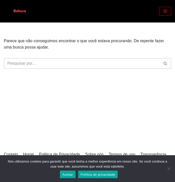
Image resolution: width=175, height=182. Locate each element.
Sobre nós (94, 154)
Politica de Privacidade (59, 154)
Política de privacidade (98, 174)
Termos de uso (122, 154)
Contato (11, 154)
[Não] (168, 168)
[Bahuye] (19, 11)
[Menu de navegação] (165, 11)
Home (28, 154)
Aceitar (67, 174)
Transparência (153, 154)
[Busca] (82, 63)
